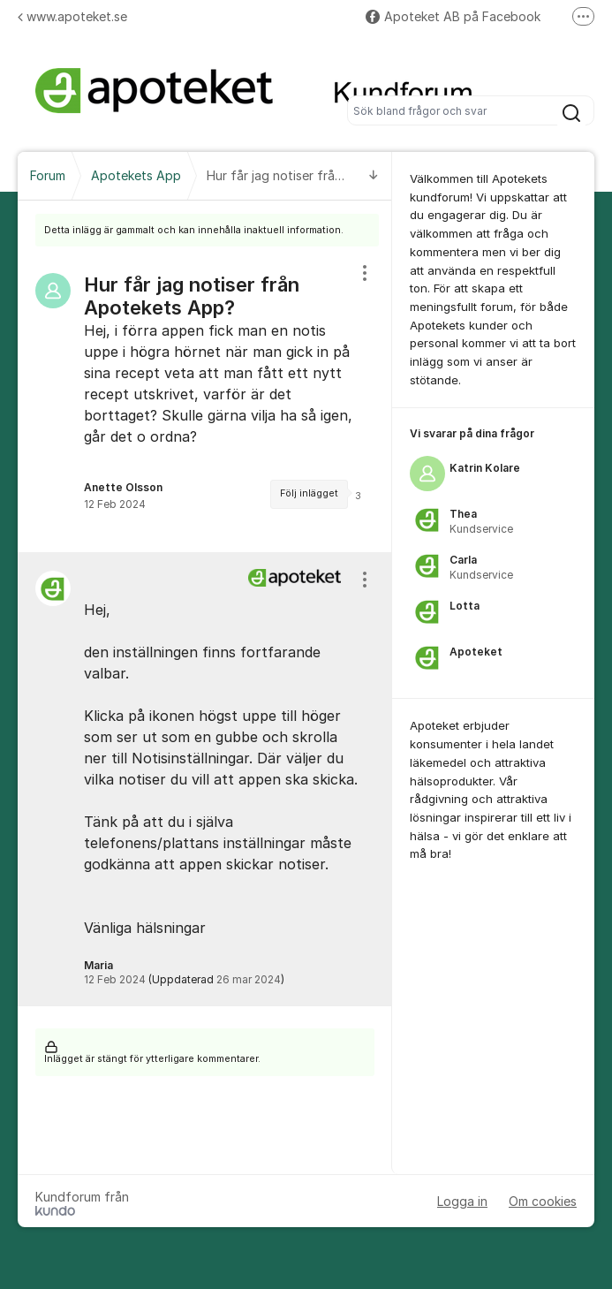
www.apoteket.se (72, 16)
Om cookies (543, 1201)
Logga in (462, 1201)
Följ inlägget (309, 493)
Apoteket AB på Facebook (453, 16)
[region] (205, 399)
